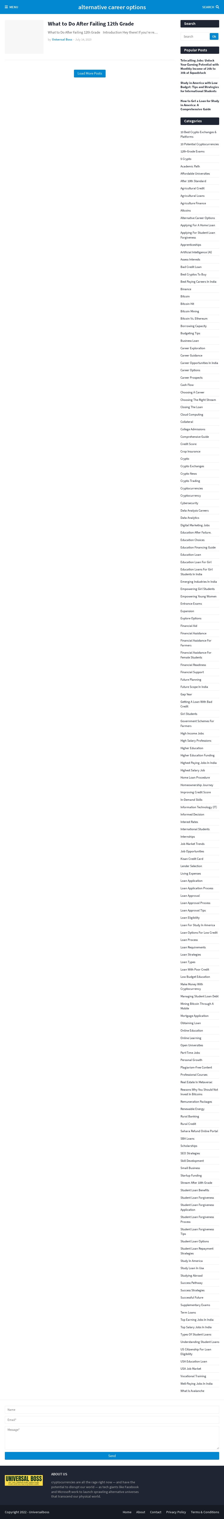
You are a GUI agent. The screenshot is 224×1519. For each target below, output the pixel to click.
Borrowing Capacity (194, 326)
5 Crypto (186, 159)
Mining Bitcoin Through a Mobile (197, 1006)
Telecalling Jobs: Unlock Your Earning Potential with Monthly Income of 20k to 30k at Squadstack (200, 67)
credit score (188, 444)
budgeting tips (190, 333)
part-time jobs (190, 1053)
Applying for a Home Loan (198, 225)
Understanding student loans (200, 1342)
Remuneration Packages (196, 1102)
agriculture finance (193, 203)
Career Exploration (193, 348)
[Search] (195, 36)
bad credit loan (191, 267)
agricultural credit (192, 188)
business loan (190, 341)
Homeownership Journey (197, 785)
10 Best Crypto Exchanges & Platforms (199, 134)
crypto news (189, 474)
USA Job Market (191, 1369)
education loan (191, 555)
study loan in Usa (192, 1268)
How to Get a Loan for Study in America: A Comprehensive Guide (200, 105)
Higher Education (192, 748)
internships (188, 837)
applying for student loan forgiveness (198, 235)
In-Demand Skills (191, 800)
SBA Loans (187, 1138)
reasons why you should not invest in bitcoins (199, 1092)
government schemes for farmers (197, 723)
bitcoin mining (190, 311)
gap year (186, 694)
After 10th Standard (193, 181)
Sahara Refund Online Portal (199, 1131)
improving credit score (196, 792)
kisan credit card (192, 859)
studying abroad (191, 1275)
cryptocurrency (191, 495)
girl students (189, 714)
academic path (190, 166)
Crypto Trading (190, 481)
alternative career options (112, 7)
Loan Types (188, 962)
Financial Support (192, 672)
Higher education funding (198, 755)
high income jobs (192, 733)
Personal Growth (191, 1060)
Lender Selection (191, 866)
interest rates (189, 822)
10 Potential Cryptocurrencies (200, 144)
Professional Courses (194, 1075)
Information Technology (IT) (199, 807)
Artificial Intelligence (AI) (196, 252)
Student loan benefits (195, 1190)
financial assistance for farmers (196, 642)
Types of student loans (196, 1334)
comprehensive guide (195, 437)
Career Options (190, 370)
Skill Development (192, 1161)
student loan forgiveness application (197, 1207)
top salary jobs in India (196, 1327)
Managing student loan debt (199, 996)
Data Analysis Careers (195, 510)
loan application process (197, 888)
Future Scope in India (194, 687)
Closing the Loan (192, 407)
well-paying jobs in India (197, 1384)
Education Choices (192, 540)
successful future (192, 1297)
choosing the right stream (198, 400)
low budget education (195, 977)
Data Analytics (190, 518)
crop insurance (190, 451)
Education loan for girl (196, 562)
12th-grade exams (192, 151)
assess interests (190, 259)
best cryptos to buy (193, 274)
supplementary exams (195, 1305)
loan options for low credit (199, 933)
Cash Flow (187, 385)
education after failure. (196, 532)
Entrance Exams (191, 604)
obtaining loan (191, 1023)
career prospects (191, 378)
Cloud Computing (192, 414)
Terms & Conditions (205, 1512)
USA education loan (194, 1361)
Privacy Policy (176, 1512)
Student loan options (195, 1241)
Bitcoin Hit (187, 304)
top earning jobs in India (197, 1320)
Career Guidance (191, 355)
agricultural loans (192, 196)
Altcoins (186, 210)
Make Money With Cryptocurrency (192, 986)
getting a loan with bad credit (196, 704)
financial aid (189, 626)
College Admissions (193, 429)
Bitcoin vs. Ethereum (194, 318)
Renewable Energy (192, 1109)
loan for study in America (198, 925)
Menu (13, 7)
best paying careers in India (199, 282)
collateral (187, 422)
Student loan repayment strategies (197, 1250)
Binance (186, 289)
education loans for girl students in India (197, 571)
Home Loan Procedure (195, 777)
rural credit (188, 1124)
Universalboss (39, 1512)
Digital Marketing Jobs (195, 525)
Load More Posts (90, 73)
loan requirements (193, 947)
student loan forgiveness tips (197, 1231)
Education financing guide (198, 547)
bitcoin (185, 296)
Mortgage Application (195, 1016)
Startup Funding (191, 1175)
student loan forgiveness (197, 1198)
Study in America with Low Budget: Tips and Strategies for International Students (200, 87)
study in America (192, 1261)
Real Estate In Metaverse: (196, 1082)
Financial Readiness (193, 665)
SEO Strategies (190, 1153)
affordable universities (195, 173)
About (140, 1512)
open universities (192, 1045)
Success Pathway (191, 1283)
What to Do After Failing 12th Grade (91, 23)
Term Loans (188, 1312)
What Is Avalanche (192, 1391)
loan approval (190, 896)
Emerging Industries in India (199, 582)
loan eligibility (190, 918)
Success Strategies (192, 1290)
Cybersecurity (189, 503)
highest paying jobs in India (199, 763)
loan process (189, 940)
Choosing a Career (192, 392)
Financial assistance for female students (196, 654)
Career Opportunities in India (199, 363)
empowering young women (199, 596)
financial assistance (193, 633)
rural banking (190, 1116)
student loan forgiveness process (197, 1219)
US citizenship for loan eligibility (196, 1351)
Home (127, 1512)
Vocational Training (193, 1376)
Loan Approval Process (195, 903)
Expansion (187, 611)
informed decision (192, 814)
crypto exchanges (192, 466)
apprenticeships (191, 245)
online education (192, 1030)
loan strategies (191, 954)
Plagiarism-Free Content (196, 1067)
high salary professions (196, 741)
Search (208, 7)
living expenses (191, 873)
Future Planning (191, 679)
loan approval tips (193, 910)
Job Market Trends (192, 844)
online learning (191, 1038)
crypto (185, 459)
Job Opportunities (192, 851)
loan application (191, 881)
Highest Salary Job (193, 770)
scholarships (189, 1146)
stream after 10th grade (196, 1183)
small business (190, 1168)
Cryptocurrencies (192, 488)
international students (195, 829)
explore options (191, 618)
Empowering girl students (198, 589)
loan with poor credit (195, 969)
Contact (155, 1512)
